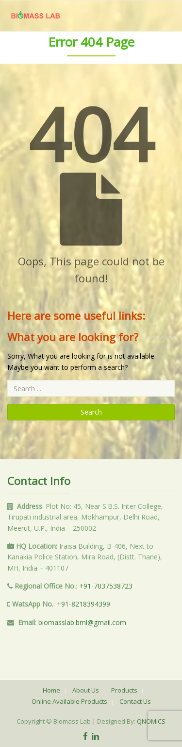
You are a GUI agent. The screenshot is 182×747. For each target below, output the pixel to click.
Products (124, 690)
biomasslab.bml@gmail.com (82, 622)
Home (51, 690)
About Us (85, 690)
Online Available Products (69, 701)
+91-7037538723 (105, 586)
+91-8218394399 (83, 603)
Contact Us (135, 701)
